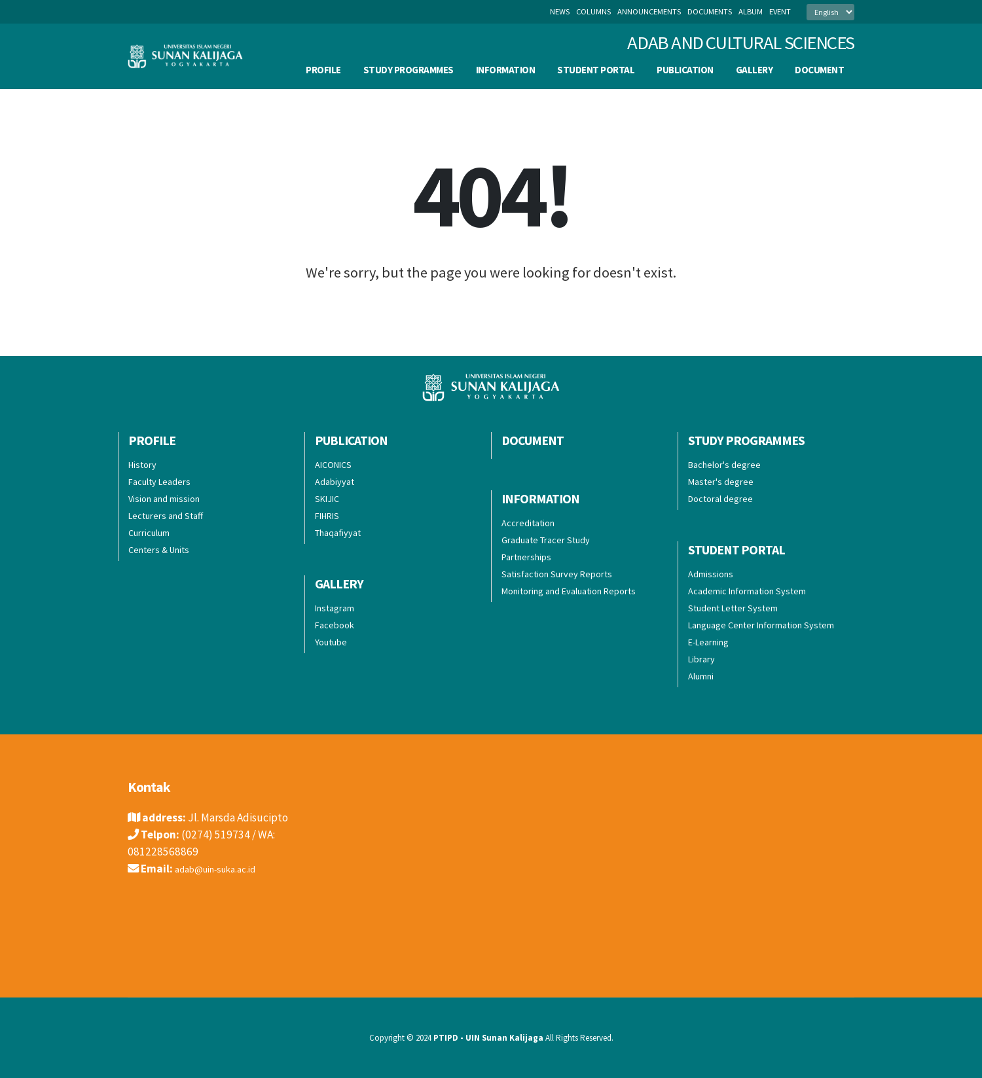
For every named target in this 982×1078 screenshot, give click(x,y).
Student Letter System (733, 608)
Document (819, 69)
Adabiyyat (334, 482)
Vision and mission (164, 499)
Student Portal (595, 69)
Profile (323, 69)
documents (709, 11)
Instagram (334, 608)
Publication (685, 69)
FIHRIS (327, 516)
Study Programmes (408, 69)
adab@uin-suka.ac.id (224, 868)
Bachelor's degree (724, 465)
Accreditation (528, 523)
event (780, 11)
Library (701, 659)
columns (593, 11)
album (750, 11)
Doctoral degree (720, 499)
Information (506, 69)
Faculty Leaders (159, 482)
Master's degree (721, 482)
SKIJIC (327, 499)
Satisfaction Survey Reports (556, 574)
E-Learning (708, 642)
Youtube (331, 642)
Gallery (754, 69)
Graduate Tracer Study (545, 540)
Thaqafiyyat (338, 533)
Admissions (710, 574)
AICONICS (333, 465)
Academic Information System (747, 591)
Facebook (334, 625)
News (560, 11)
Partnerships (526, 557)
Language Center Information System (761, 625)
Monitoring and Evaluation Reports (568, 591)
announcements (649, 11)
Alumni (701, 676)
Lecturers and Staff (165, 516)
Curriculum (149, 533)
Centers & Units (158, 550)
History (142, 465)
